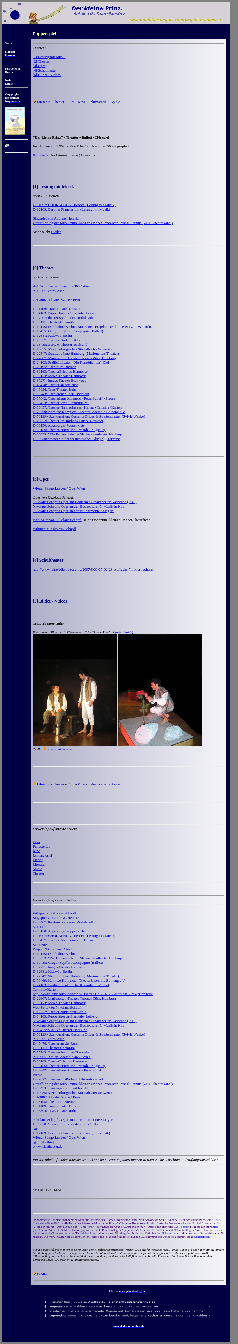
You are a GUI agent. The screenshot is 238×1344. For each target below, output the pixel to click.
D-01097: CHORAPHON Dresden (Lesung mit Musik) (74, 205)
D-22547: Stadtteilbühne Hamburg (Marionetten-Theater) (76, 353)
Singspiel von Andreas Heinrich (57, 218)
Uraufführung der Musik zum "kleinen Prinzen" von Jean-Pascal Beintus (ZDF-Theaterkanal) (103, 223)
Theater (59, 102)
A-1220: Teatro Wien (49, 291)
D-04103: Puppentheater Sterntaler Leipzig (65, 313)
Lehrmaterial (97, 102)
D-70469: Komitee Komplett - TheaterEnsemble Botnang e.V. (79, 412)
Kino (81, 102)
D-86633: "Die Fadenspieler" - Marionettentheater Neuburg (77, 434)
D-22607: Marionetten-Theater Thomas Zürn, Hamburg (74, 358)
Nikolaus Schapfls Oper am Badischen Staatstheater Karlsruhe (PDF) (85, 502)
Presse (110, 398)
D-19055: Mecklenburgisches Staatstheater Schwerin (72, 349)
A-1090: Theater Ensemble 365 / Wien (62, 286)
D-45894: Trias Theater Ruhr (54, 389)
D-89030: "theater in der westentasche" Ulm (66, 439)
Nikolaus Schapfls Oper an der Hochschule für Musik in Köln (79, 506)
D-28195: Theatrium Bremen (54, 367)
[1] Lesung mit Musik (49, 57)
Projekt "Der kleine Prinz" (114, 326)
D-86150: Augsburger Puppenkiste (59, 425)
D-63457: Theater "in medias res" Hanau (63, 407)
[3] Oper (39, 66)
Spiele (115, 102)
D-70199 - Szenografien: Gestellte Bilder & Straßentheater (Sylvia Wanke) (89, 416)
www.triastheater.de (59, 749)
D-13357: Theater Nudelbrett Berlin (60, 340)
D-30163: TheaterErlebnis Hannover (60, 371)
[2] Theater (41, 61)
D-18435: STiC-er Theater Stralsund (60, 344)
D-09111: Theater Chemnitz (54, 322)
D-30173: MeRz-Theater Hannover (59, 376)
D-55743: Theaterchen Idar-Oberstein (61, 394)
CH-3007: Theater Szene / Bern (56, 300)
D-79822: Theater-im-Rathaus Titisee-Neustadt (68, 421)
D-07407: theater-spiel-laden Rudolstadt (63, 317)
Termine (113, 439)
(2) (102, 439)
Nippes (214, 1226)
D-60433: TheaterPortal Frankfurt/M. (61, 403)
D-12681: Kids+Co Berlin (52, 335)
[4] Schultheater (45, 70)
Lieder (56, 232)
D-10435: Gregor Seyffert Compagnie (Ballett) (68, 331)
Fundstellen (41, 155)
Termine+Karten (109, 407)
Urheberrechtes (171, 1233)
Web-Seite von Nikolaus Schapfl (57, 520)
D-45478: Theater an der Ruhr (55, 385)
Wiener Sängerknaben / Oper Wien (59, 488)
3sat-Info (144, 326)
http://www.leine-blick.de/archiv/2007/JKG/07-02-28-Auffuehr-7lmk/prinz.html (93, 569)
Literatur (43, 102)
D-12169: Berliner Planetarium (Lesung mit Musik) (71, 209)
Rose (217, 1219)
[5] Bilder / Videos (47, 75)
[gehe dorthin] (124, 632)
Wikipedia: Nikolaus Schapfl (54, 529)
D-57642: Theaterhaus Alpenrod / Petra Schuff (68, 398)
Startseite (85, 326)
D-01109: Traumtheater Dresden (57, 308)
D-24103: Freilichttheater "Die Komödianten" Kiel (71, 362)
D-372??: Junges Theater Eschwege (59, 380)
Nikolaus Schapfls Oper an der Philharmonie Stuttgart (73, 511)
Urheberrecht (202, 1236)
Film (70, 102)
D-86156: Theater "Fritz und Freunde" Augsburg (69, 430)
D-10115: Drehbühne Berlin (54, 326)
